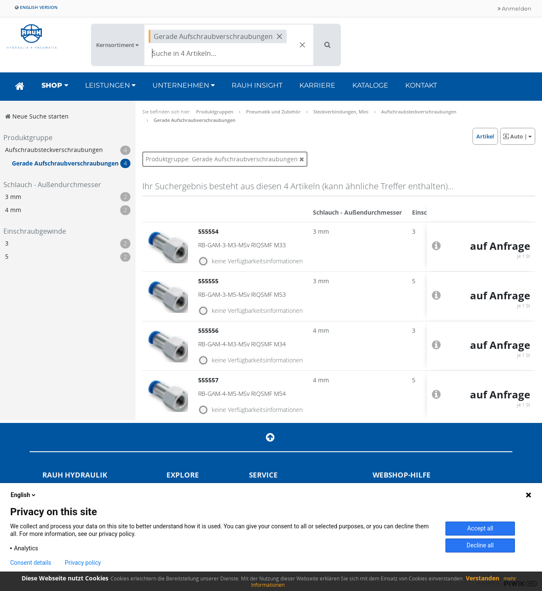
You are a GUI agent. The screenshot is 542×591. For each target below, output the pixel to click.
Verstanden (482, 578)
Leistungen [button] (110, 85)
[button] (327, 45)
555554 (209, 231)
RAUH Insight (257, 85)
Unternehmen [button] (183, 85)
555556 (209, 330)
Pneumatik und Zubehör (273, 111)
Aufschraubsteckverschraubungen (418, 111)
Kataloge (370, 85)
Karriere (317, 85)
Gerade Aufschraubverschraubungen (194, 120)
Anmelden (514, 8)
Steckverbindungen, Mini (340, 111)
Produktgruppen (214, 111)
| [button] (517, 136)
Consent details (30, 562)
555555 (209, 281)
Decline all (480, 545)
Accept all (480, 528)
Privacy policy (83, 562)
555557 (209, 380)
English (24, 495)
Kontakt (421, 85)
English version (36, 7)
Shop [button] (54, 85)
